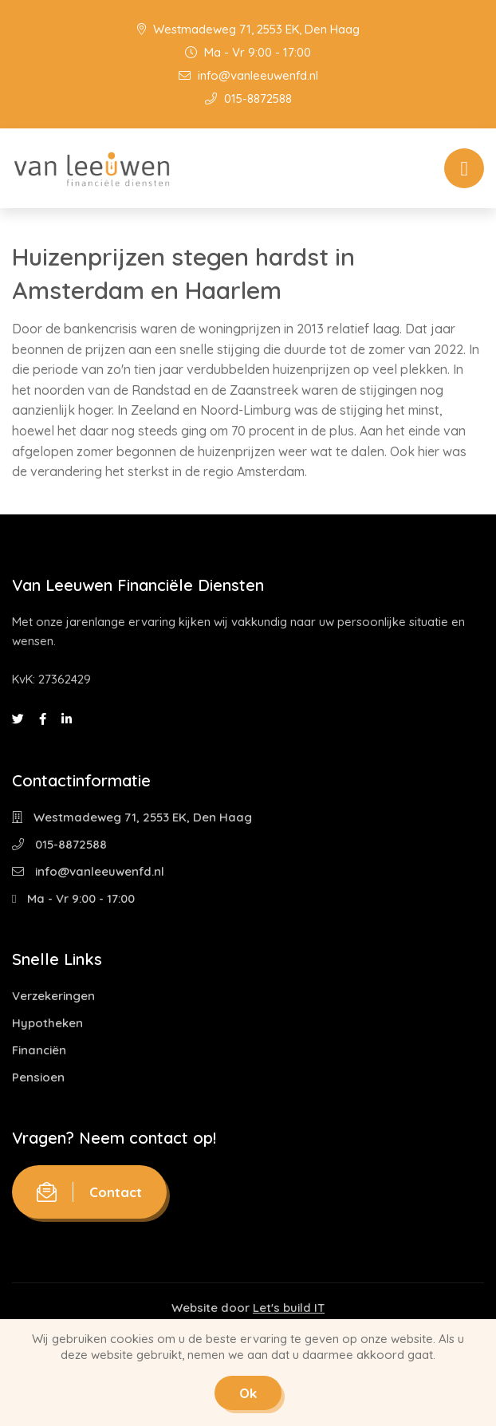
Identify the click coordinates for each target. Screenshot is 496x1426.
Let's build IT (289, 1307)
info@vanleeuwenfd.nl (248, 75)
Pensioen (38, 1077)
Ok (248, 1393)
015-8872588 (248, 98)
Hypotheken (47, 1022)
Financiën (39, 1050)
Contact (89, 1192)
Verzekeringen (53, 995)
